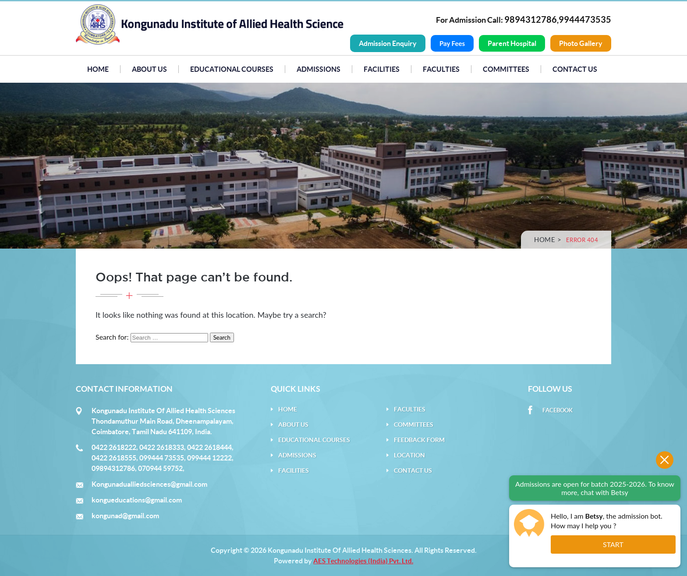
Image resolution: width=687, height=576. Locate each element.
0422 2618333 (161, 447)
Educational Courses (231, 69)
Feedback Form (419, 439)
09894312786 (113, 468)
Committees (506, 69)
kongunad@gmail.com (125, 516)
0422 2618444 (209, 447)
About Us (149, 69)
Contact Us (574, 69)
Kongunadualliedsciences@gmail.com (149, 484)
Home (98, 69)
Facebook (557, 410)
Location (409, 455)
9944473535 (585, 19)
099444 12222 (209, 458)
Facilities (382, 69)
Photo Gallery (580, 43)
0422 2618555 (114, 458)
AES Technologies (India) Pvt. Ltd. (363, 561)
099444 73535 (161, 458)
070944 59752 (160, 468)
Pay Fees (452, 43)
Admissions (318, 69)
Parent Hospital (512, 43)
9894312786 (530, 19)
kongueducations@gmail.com (137, 500)
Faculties (441, 69)
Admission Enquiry (388, 43)
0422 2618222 (114, 447)
